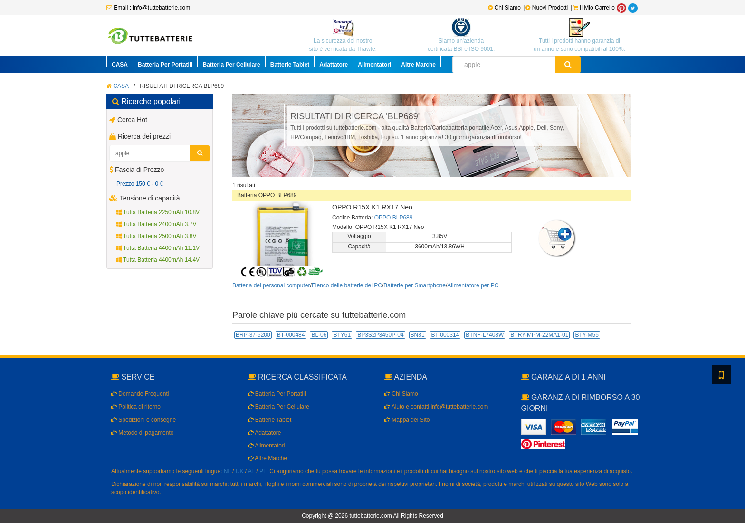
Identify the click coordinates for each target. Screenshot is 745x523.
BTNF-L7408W (485, 335)
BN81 (418, 335)
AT (251, 471)
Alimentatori (374, 64)
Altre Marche (418, 64)
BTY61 (342, 335)
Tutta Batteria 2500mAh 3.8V (156, 236)
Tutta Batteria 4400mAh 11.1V (158, 248)
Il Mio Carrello (594, 7)
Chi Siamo (504, 7)
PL (263, 471)
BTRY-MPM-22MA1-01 (539, 335)
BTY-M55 (587, 335)
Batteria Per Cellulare (231, 64)
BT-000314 (445, 335)
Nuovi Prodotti (547, 7)
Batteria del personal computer (271, 285)
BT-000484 (291, 335)
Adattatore (333, 64)
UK (240, 471)
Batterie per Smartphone (414, 285)
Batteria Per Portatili (165, 64)
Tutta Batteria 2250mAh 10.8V (158, 212)
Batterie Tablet (289, 64)
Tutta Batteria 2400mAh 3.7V (156, 224)
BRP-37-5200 (253, 335)
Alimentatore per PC (472, 285)
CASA (120, 64)
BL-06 (318, 335)
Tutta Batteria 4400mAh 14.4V (158, 260)
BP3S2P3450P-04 (380, 335)
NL (227, 471)
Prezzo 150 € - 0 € (139, 184)
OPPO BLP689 (393, 217)
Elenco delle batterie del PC (347, 285)
